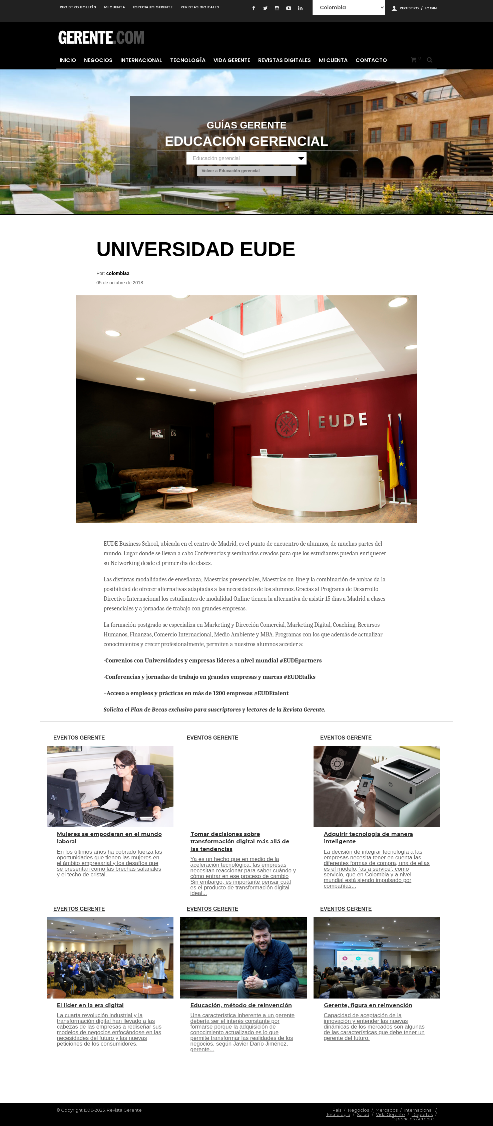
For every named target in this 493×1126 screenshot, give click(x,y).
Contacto (371, 60)
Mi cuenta (114, 7)
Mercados (387, 1110)
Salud (363, 1114)
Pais (337, 1110)
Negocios (98, 60)
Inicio (68, 60)
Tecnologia (338, 1114)
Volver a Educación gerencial (230, 171)
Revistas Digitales (199, 7)
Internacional (141, 60)
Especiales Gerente (152, 7)
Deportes (422, 1114)
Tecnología (187, 60)
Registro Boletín (78, 7)
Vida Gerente (231, 60)
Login (431, 8)
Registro (409, 8)
